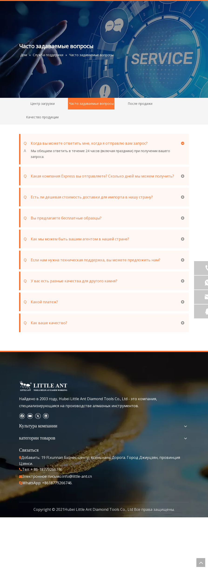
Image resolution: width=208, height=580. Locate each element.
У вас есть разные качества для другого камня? (70, 281)
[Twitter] (38, 416)
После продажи (140, 103)
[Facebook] (22, 416)
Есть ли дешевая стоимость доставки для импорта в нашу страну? (88, 197)
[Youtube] (30, 416)
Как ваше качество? (45, 323)
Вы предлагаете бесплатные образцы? (62, 218)
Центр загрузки (42, 103)
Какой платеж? (41, 302)
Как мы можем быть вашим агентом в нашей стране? (76, 239)
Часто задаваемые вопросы (91, 103)
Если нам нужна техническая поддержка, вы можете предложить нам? (92, 260)
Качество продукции (42, 117)
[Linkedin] (46, 416)
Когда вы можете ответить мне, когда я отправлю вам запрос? (86, 143)
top (200, 562)
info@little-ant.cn (77, 476)
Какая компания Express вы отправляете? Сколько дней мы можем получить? (99, 176)
